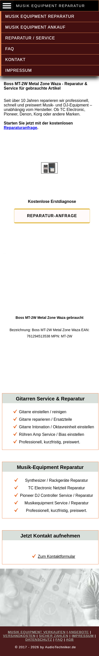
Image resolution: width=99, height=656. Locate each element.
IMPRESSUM (18, 70)
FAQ (9, 49)
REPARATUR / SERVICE (30, 38)
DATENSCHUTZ (38, 639)
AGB (69, 639)
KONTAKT (15, 59)
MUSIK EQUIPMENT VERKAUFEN (36, 632)
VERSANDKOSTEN (19, 636)
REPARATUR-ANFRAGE (52, 216)
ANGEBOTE (79, 632)
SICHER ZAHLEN (53, 636)
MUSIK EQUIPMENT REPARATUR (39, 16)
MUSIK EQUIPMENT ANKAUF (35, 27)
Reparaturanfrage (20, 128)
